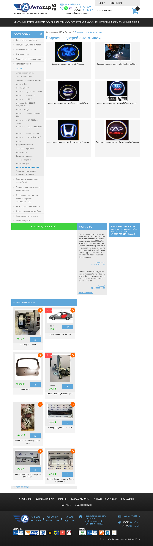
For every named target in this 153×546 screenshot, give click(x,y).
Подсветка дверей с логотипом (88, 32)
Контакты (117, 22)
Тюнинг (68, 32)
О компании (19, 22)
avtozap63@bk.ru (72, 4)
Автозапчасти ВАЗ (54, 32)
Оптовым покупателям (87, 22)
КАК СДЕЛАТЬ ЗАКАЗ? (65, 22)
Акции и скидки (131, 22)
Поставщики (105, 22)
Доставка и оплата (35, 22)
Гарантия (50, 22)
